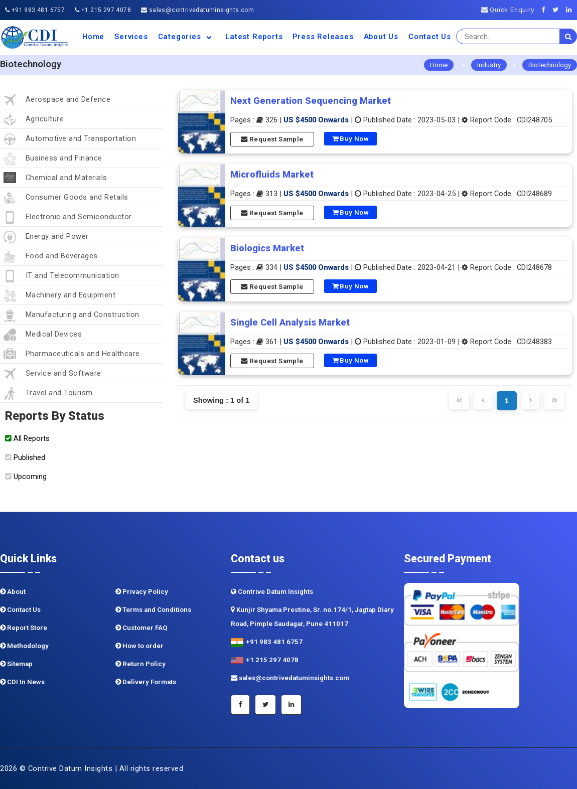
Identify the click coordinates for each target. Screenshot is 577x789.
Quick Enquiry (507, 10)
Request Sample (272, 139)
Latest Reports (253, 36)
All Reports (27, 438)
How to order (139, 646)
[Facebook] (546, 10)
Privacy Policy (141, 591)
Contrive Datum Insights (272, 591)
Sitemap (16, 664)
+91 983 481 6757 (35, 10)
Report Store (23, 628)
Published (25, 457)
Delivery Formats (145, 682)
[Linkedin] (571, 10)
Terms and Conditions (153, 609)
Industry (489, 65)
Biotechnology (549, 65)
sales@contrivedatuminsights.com (197, 10)
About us (381, 36)
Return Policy (140, 664)
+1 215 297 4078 (103, 10)
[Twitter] (558, 10)
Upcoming (26, 476)
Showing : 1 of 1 (221, 400)
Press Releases (323, 36)
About (13, 591)
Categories (187, 36)
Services (131, 36)
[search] (568, 36)
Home (93, 36)
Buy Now (350, 138)
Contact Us (429, 36)
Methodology (24, 646)
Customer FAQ (141, 628)
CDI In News (22, 682)
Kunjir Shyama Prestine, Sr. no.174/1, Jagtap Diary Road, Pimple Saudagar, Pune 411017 (312, 616)
